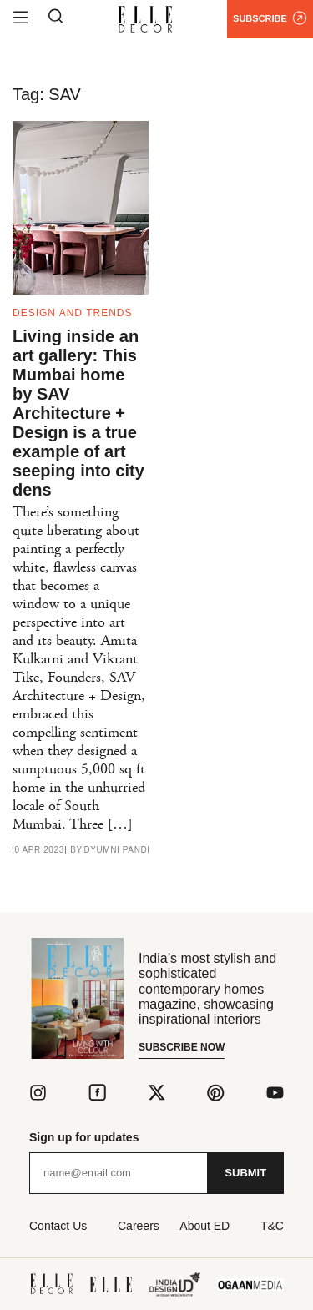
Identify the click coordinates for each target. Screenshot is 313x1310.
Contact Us (58, 1225)
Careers (138, 1225)
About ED (204, 1225)
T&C (272, 1225)
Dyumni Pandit (119, 850)
